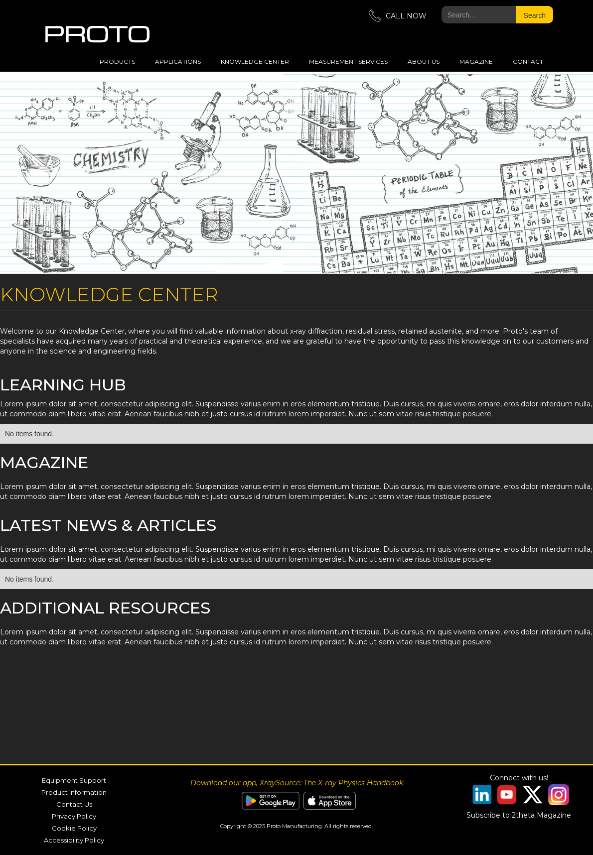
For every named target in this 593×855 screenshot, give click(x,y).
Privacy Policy (74, 816)
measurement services (348, 61)
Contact (528, 61)
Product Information (74, 792)
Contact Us (74, 804)
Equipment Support (74, 780)
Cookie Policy (74, 828)
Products (117, 61)
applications (178, 61)
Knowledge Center (255, 61)
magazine (476, 61)
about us (424, 61)
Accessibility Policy (74, 840)
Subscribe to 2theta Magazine (518, 815)
